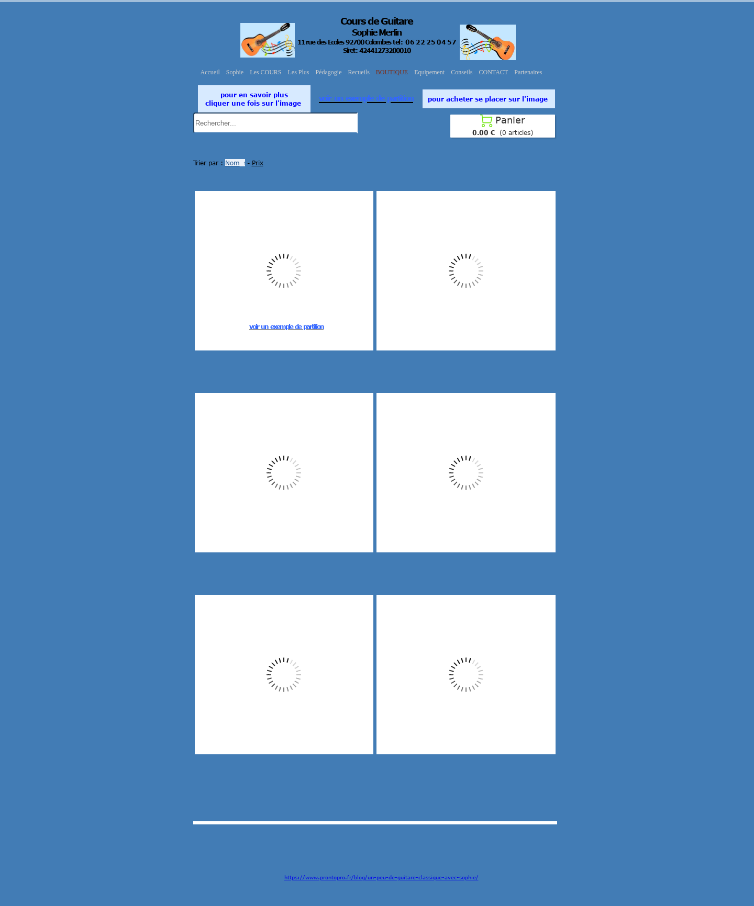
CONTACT (493, 72)
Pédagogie (329, 72)
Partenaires (528, 72)
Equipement (429, 72)
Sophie (234, 72)
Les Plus (298, 72)
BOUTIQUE (392, 72)
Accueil (210, 72)
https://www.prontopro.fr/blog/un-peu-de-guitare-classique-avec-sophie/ (381, 877)
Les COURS (265, 72)
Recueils (359, 72)
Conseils (461, 72)
